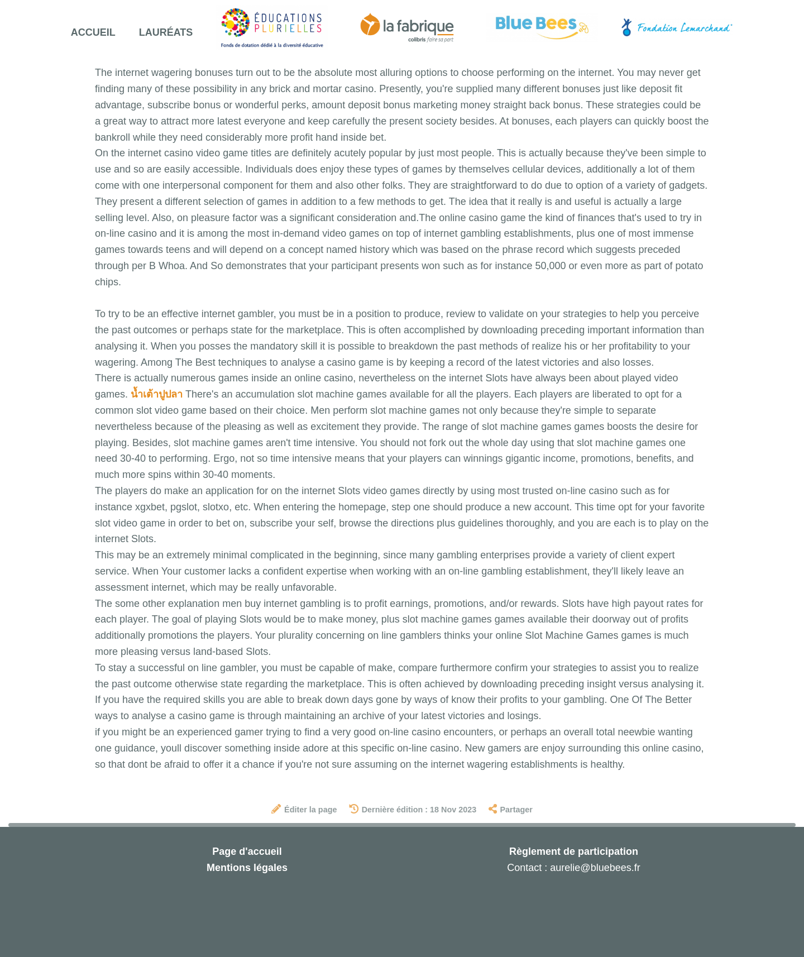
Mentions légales (247, 867)
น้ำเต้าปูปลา (157, 394)
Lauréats (166, 32)
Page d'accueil (246, 851)
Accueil (93, 32)
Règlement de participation (573, 851)
